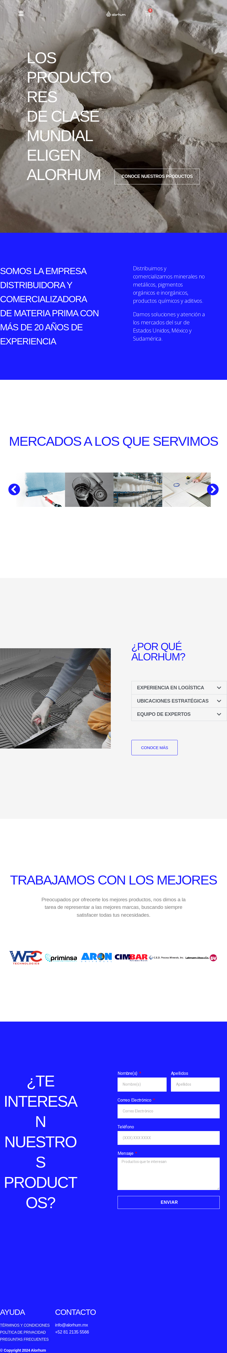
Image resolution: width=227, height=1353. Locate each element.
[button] (20, 13)
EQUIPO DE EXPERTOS (164, 714)
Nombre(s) (128, 1073)
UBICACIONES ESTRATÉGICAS (173, 701)
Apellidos (180, 1073)
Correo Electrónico (135, 1100)
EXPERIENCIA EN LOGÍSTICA (170, 687)
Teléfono (126, 1126)
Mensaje (126, 1153)
